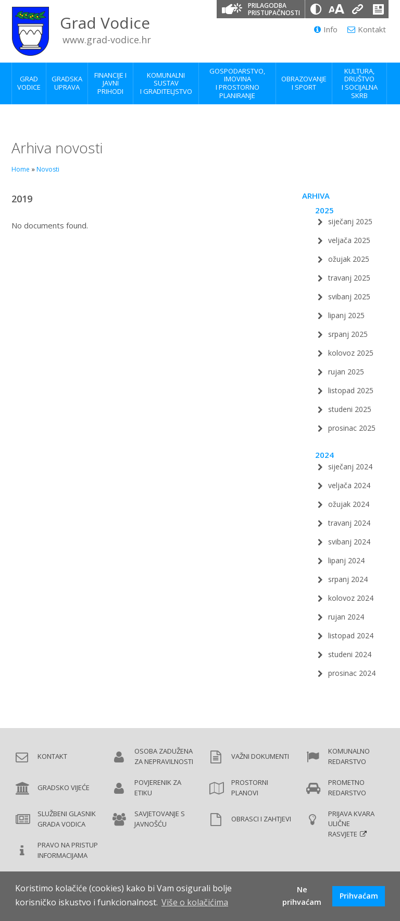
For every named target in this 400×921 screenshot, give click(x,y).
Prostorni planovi (249, 787)
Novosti (47, 169)
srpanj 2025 (348, 334)
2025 (324, 210)
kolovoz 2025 (350, 353)
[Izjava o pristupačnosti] (378, 9)
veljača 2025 (349, 240)
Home (20, 169)
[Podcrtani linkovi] (357, 9)
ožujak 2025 (348, 259)
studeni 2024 (349, 654)
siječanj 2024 (350, 466)
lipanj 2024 (346, 560)
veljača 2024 (349, 485)
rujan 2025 (346, 372)
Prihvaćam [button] (359, 896)
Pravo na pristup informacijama (68, 850)
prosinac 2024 (352, 673)
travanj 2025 (349, 278)
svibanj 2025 (349, 296)
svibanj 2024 (349, 542)
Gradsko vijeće (64, 787)
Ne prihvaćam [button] (301, 895)
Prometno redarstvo (347, 787)
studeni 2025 (349, 409)
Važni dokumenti (260, 756)
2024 (324, 455)
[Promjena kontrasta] (315, 9)
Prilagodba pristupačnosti (274, 9)
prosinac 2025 (352, 428)
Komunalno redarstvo (349, 756)
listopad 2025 (350, 390)
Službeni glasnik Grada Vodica (67, 819)
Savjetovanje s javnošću (159, 819)
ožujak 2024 (348, 504)
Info (326, 29)
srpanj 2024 (348, 579)
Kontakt (366, 29)
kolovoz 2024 (350, 598)
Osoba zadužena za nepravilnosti (163, 756)
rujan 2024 (346, 617)
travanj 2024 (349, 523)
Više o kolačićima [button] (194, 902)
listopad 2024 (350, 635)
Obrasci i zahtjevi (261, 818)
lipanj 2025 (346, 315)
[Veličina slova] (336, 9)
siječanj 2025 (350, 221)
